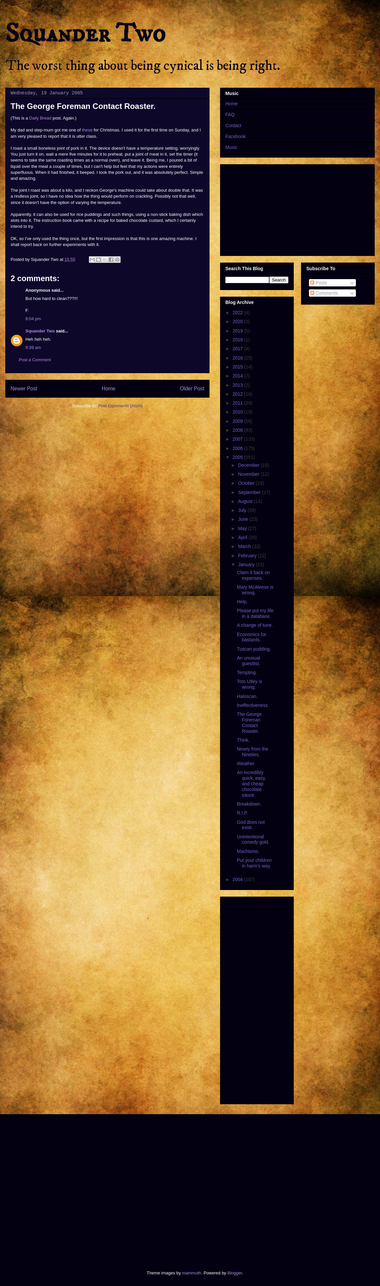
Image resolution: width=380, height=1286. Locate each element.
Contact (233, 125)
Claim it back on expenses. (253, 575)
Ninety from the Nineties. (252, 751)
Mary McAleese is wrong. (255, 589)
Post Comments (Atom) (120, 405)
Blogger (234, 1272)
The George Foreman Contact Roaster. (249, 722)
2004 (238, 879)
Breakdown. (249, 804)
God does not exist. (251, 824)
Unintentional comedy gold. (253, 839)
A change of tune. (255, 625)
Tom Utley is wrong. (249, 684)
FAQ (230, 114)
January (247, 564)
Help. (242, 601)
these (87, 129)
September (250, 492)
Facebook (235, 136)
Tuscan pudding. (254, 649)
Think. (243, 740)
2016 (238, 358)
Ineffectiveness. (253, 705)
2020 (238, 321)
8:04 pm (33, 318)
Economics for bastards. (251, 637)
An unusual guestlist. (248, 660)
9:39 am (33, 347)
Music (231, 147)
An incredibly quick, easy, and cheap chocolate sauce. (251, 783)
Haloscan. (247, 696)
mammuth (191, 1272)
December (249, 465)
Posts (318, 282)
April (243, 537)
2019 (238, 330)
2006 (238, 448)
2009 (238, 421)
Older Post (192, 388)
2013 (238, 385)
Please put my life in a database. (255, 613)
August (245, 501)
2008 (238, 430)
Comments (324, 293)
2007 (238, 439)
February (248, 555)
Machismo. (248, 851)
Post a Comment (35, 359)
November (249, 474)
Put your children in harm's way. (254, 863)
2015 (238, 367)
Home (109, 388)
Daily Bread (40, 118)
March (245, 546)
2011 (238, 403)
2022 (238, 312)
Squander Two (85, 33)
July (242, 510)
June (243, 519)
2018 (238, 339)
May (243, 528)
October (247, 483)
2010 (238, 412)
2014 (238, 375)
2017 (238, 348)
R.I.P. (242, 813)
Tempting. (247, 672)
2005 (238, 457)
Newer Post (24, 388)
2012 (238, 394)
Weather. (246, 763)
